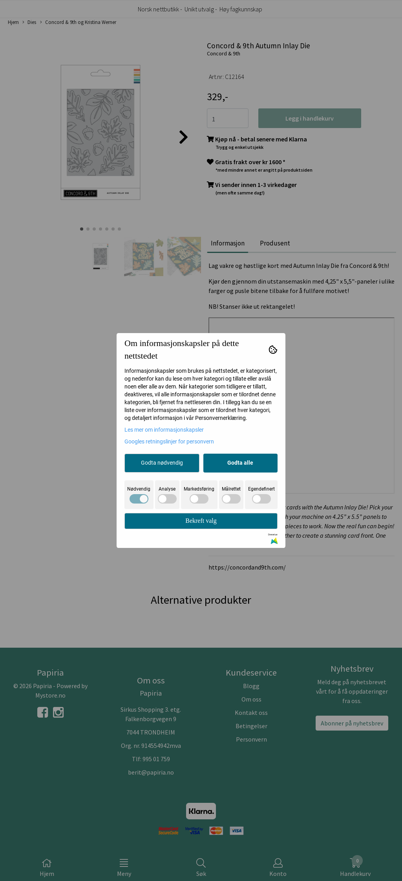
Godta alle (240, 463)
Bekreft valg (201, 520)
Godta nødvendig (162, 463)
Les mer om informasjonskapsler (164, 430)
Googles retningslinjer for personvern (169, 441)
